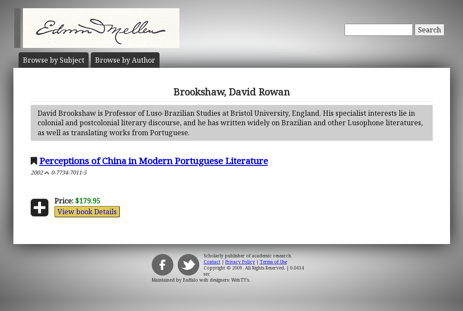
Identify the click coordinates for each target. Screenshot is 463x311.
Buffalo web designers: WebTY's (216, 280)
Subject (53, 60)
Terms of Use (273, 262)
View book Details (87, 211)
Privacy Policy (240, 262)
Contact (212, 262)
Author (125, 60)
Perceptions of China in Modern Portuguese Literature (153, 161)
